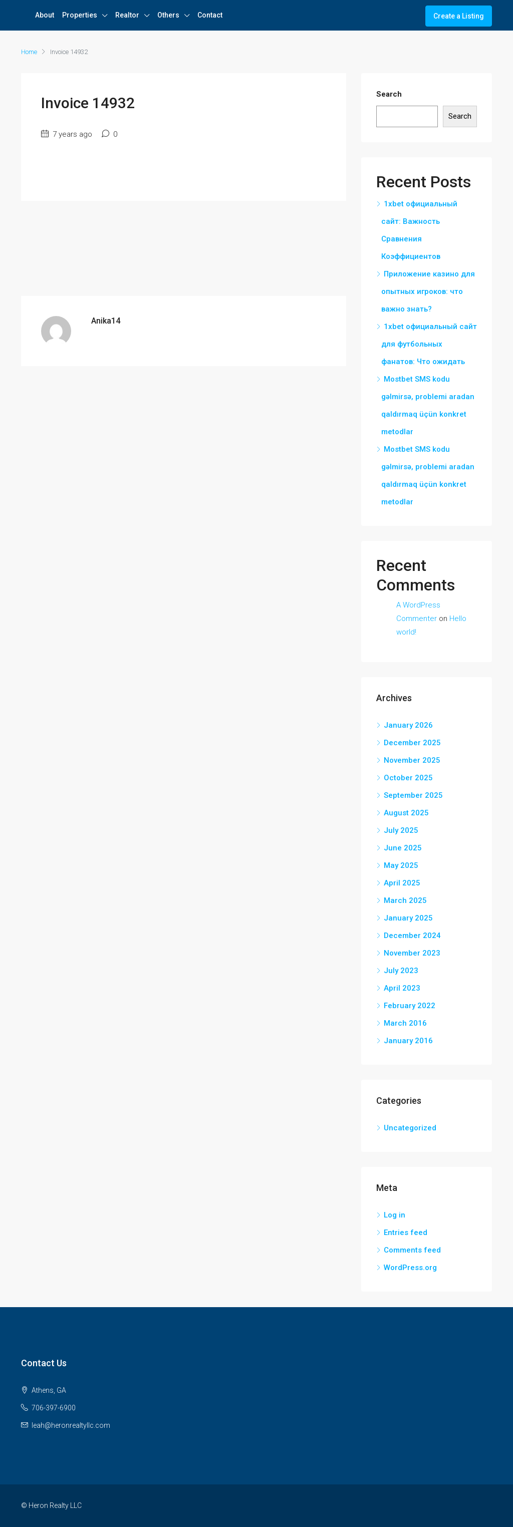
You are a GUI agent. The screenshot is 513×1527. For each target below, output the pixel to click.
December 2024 (412, 935)
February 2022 (409, 1005)
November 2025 (412, 760)
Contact (209, 15)
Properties (79, 15)
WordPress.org (410, 1267)
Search (389, 94)
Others (168, 15)
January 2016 (408, 1040)
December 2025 (412, 742)
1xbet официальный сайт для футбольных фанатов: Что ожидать (429, 344)
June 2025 (403, 847)
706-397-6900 (54, 1408)
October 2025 (408, 777)
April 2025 (402, 882)
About (44, 15)
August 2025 (406, 812)
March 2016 (405, 1023)
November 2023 (412, 953)
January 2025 (408, 918)
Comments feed (412, 1250)
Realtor (127, 15)
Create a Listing (458, 16)
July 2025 (401, 830)
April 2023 (402, 988)
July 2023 (401, 970)
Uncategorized (410, 1127)
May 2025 (401, 865)
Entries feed (405, 1232)
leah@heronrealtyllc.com (71, 1425)
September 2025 (413, 795)
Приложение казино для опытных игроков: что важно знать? (428, 291)
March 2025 (405, 900)
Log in (394, 1214)
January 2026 (408, 725)
